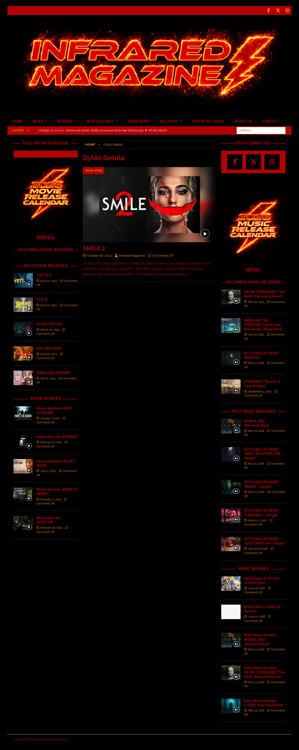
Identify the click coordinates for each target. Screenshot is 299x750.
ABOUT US (243, 121)
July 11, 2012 (48, 470)
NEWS (37, 121)
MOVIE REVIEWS (45, 398)
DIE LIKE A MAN (49, 348)
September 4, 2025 (259, 391)
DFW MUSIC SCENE (208, 121)
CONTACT (270, 121)
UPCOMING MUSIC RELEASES (253, 281)
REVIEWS (65, 121)
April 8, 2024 (48, 378)
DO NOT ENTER (49, 323)
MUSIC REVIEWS (253, 568)
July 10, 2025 (256, 334)
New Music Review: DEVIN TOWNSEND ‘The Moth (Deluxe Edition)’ (264, 671)
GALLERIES (168, 121)
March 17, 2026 (257, 520)
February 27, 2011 (51, 441)
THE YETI (44, 275)
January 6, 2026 (258, 548)
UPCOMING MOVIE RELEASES (45, 249)
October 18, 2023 (99, 255)
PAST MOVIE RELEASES (46, 265)
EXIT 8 (41, 299)
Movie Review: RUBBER (56, 436)
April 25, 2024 (48, 353)
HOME (17, 121)
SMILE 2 (94, 247)
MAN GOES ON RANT (53, 372)
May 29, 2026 (256, 430)
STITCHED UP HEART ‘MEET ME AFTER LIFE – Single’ (263, 453)
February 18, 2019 (51, 527)
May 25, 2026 (256, 649)
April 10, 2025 (48, 280)
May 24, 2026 (256, 681)
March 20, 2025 (49, 329)
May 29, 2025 (256, 301)
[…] (188, 274)
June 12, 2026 (256, 616)
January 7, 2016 (49, 417)
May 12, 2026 (256, 362)
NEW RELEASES (100, 121)
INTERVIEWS (138, 121)
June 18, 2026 (256, 587)
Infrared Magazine (132, 255)
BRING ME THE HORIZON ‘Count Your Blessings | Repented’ (263, 324)
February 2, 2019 (50, 499)
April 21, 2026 (256, 491)
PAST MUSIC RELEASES (253, 411)
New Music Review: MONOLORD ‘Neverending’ (260, 639)
